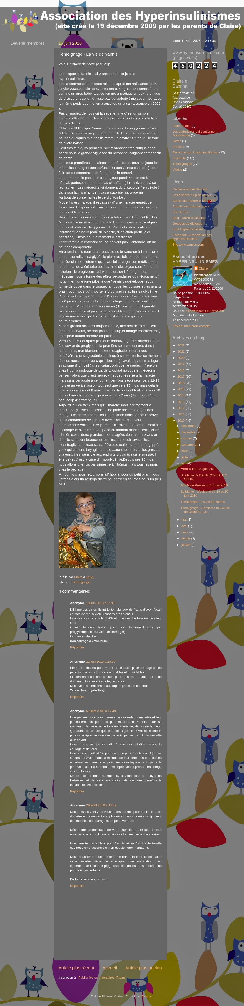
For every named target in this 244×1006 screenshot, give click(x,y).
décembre (189, 426)
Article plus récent (76, 967)
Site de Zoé (181, 212)
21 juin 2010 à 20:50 (100, 661)
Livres (177, 141)
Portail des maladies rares (191, 206)
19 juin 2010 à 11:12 (100, 603)
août (184, 451)
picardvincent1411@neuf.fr (205, 311)
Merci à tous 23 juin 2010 (199, 469)
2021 (182, 351)
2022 (182, 345)
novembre (189, 432)
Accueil (109, 967)
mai (184, 519)
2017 (182, 376)
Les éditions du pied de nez (192, 195)
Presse (178, 146)
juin (184, 463)
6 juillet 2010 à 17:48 (101, 711)
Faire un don (182, 126)
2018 (182, 370)
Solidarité (179, 158)
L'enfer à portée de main (190, 189)
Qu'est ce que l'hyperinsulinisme (196, 152)
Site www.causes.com (188, 244)
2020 (182, 358)
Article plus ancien (143, 967)
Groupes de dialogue (187, 223)
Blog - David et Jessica (189, 218)
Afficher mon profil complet (192, 326)
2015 (182, 389)
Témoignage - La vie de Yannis (203, 501)
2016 (182, 383)
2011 (182, 414)
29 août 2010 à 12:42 (101, 805)
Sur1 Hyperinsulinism (188, 229)
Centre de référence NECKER (194, 200)
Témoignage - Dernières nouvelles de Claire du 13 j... (205, 509)
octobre (187, 438)
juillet (185, 457)
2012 (182, 408)
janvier (186, 545)
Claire (203, 268)
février (186, 538)
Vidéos (177, 169)
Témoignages (82, 582)
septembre (189, 444)
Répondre (77, 647)
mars (185, 532)
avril (184, 526)
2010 (182, 420)
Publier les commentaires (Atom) (101, 977)
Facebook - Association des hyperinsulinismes (192, 237)
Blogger (146, 996)
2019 (182, 364)
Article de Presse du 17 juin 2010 (204, 485)
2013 (182, 402)
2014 (182, 395)
